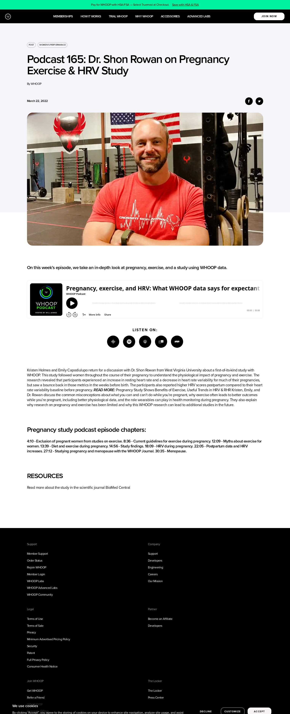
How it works (91, 16)
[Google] (113, 342)
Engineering (155, 567)
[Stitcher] (177, 342)
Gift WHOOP (35, 704)
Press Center (156, 697)
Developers (155, 560)
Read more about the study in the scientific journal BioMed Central (78, 487)
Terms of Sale (35, 625)
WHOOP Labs (35, 581)
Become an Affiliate (160, 619)
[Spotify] (129, 342)
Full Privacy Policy (38, 660)
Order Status (34, 560)
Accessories (170, 16)
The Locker (155, 690)
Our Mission (155, 581)
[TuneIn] (161, 342)
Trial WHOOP (118, 16)
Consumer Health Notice (42, 666)
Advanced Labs (198, 16)
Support (153, 553)
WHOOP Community (40, 594)
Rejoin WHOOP (36, 567)
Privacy (31, 632)
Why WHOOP (144, 16)
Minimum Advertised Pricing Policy (48, 639)
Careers (153, 574)
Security (32, 646)
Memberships (63, 16)
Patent (31, 653)
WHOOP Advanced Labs (42, 588)
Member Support (37, 553)
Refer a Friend (35, 697)
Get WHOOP (35, 690)
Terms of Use (35, 619)
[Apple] (145, 342)
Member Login (36, 574)
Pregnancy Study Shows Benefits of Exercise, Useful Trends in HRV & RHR (173, 390)
